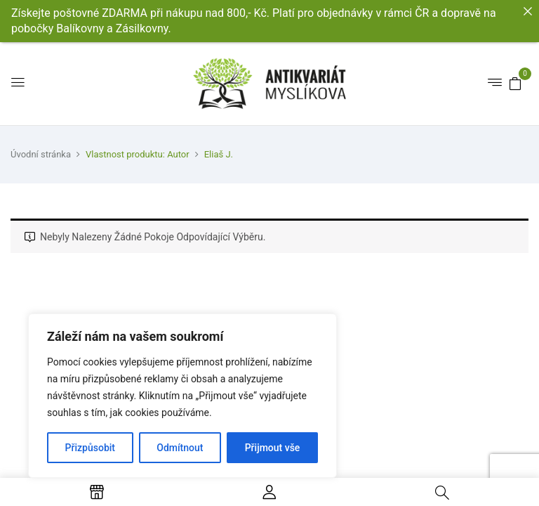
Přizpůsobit (90, 447)
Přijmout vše (272, 447)
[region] (182, 395)
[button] (515, 83)
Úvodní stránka (41, 154)
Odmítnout (180, 447)
